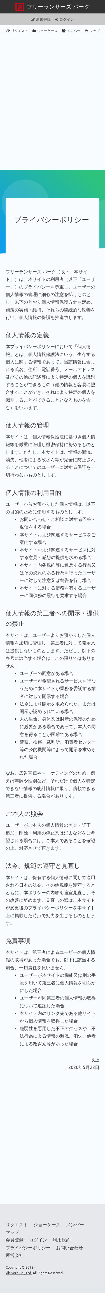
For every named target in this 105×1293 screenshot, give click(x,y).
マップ (92, 30)
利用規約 (62, 1239)
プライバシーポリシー (28, 1247)
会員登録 (15, 1239)
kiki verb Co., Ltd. (19, 1273)
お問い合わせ (69, 1247)
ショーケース (44, 30)
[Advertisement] (52, 103)
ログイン (64, 19)
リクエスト (17, 30)
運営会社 (15, 1255)
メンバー (71, 30)
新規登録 (41, 19)
